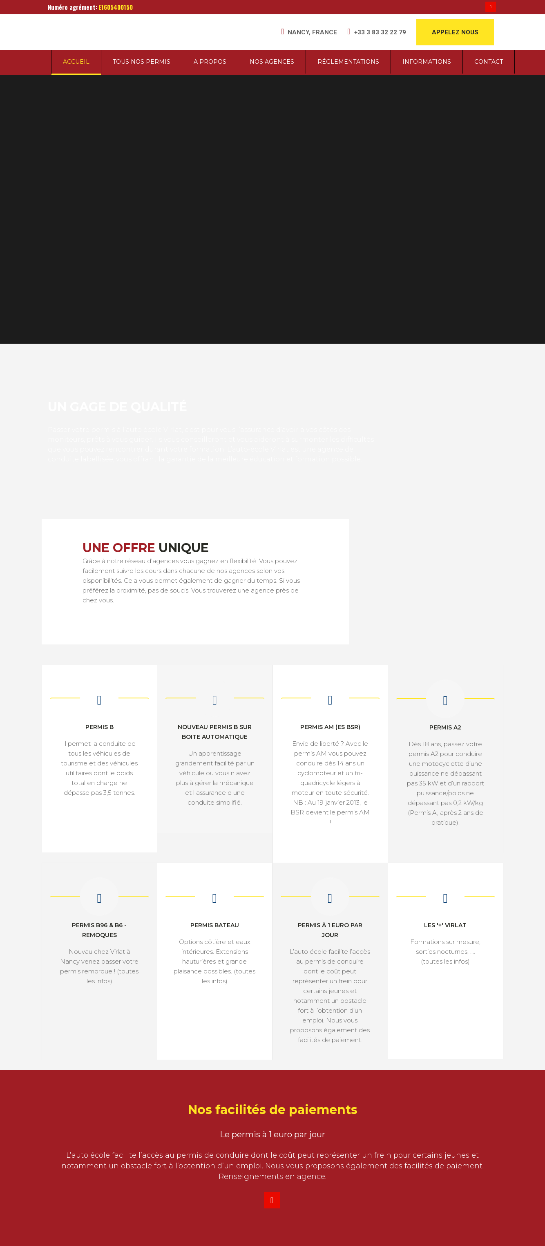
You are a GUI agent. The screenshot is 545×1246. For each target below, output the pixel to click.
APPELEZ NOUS (455, 32)
